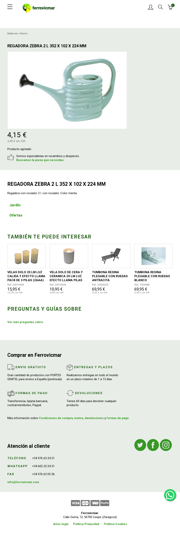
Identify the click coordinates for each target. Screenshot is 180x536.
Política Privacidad (86, 524)
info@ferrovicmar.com (23, 482)
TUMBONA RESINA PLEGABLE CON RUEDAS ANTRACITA (110, 276)
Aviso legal (60, 524)
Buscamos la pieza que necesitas (40, 160)
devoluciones (94, 418)
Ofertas (15, 215)
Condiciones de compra (56, 418)
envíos (78, 418)
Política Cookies (115, 524)
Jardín (15, 205)
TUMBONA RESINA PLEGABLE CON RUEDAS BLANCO (152, 276)
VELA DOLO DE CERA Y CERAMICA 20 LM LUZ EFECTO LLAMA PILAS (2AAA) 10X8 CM (66, 276)
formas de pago (118, 418)
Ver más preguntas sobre (25, 322)
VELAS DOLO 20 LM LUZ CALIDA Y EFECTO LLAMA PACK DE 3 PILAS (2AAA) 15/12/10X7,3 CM (26, 276)
